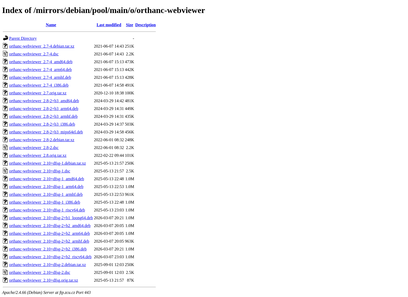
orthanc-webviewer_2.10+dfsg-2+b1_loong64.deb (51, 218)
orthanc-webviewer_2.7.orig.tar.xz (37, 93)
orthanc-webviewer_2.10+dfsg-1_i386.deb (44, 202)
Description (145, 25)
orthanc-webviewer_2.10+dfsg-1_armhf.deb (46, 194)
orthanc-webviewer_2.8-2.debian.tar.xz (41, 140)
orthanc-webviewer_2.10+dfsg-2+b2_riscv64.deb (50, 257)
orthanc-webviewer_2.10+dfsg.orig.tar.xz (43, 280)
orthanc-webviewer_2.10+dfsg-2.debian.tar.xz (47, 264)
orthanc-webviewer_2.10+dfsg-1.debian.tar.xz (47, 163)
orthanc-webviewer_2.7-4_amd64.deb (40, 62)
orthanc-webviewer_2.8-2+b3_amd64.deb (44, 101)
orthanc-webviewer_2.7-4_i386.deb (38, 85)
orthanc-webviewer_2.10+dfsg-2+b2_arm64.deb (49, 233)
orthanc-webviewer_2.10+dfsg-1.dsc (39, 171)
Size (129, 25)
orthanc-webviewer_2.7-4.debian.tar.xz (41, 46)
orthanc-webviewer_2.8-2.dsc (34, 147)
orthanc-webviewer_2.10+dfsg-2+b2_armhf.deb (49, 241)
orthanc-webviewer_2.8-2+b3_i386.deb (42, 124)
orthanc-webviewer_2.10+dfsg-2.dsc (39, 272)
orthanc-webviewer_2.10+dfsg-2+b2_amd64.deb (50, 225)
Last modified (109, 25)
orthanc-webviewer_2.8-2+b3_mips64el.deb (46, 132)
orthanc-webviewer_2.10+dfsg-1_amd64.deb (46, 179)
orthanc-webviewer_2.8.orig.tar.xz (37, 155)
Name (51, 25)
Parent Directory (23, 38)
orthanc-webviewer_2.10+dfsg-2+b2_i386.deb (48, 249)
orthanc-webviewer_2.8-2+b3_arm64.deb (43, 108)
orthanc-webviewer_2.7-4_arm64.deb (40, 69)
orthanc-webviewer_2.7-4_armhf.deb (40, 77)
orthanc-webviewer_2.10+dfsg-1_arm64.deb (46, 186)
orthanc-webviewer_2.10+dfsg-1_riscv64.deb (47, 210)
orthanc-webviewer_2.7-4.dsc (34, 54)
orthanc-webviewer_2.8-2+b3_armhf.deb (43, 116)
